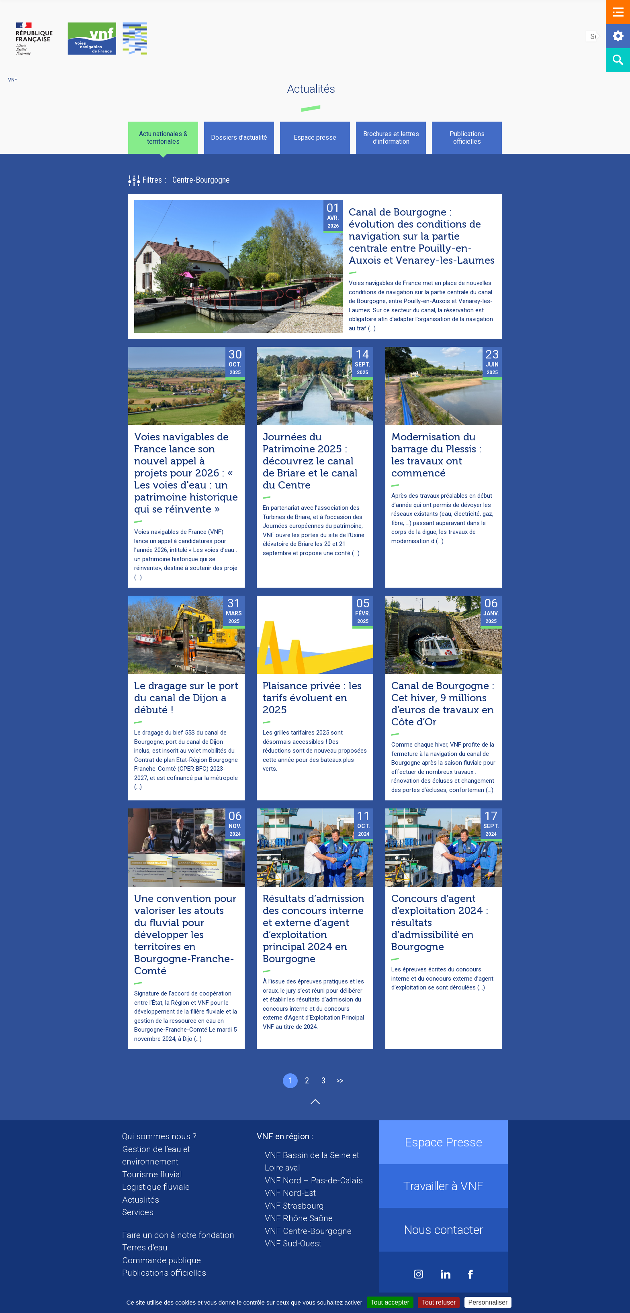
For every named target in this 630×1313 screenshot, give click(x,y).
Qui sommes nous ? (159, 1136)
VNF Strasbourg (294, 1206)
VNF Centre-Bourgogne (308, 1231)
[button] (618, 12)
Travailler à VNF (443, 1186)
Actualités (140, 1200)
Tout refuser (439, 1302)
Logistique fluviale (156, 1187)
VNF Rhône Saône (299, 1218)
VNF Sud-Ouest (293, 1243)
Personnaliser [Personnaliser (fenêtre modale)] (488, 1302)
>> (340, 1080)
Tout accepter (390, 1302)
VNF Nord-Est (290, 1193)
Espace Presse (443, 1142)
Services (137, 1212)
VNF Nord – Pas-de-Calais (314, 1180)
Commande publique (161, 1260)
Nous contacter (443, 1230)
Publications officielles (164, 1273)
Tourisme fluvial (152, 1174)
